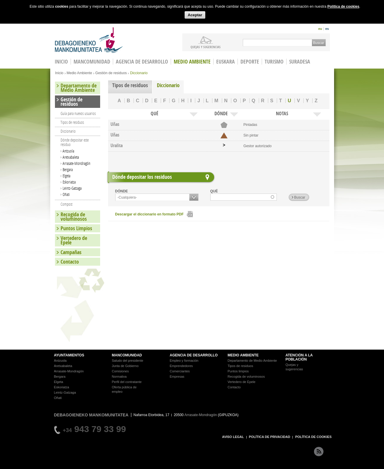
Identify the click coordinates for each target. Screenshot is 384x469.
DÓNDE (121, 191)
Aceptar (195, 15)
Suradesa (299, 61)
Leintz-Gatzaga (72, 188)
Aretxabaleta (71, 157)
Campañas (71, 252)
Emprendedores (181, 366)
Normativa (119, 376)
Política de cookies (343, 6)
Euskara (225, 61)
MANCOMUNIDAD (127, 355)
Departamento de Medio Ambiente (79, 88)
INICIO (61, 61)
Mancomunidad (92, 61)
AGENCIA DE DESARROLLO (194, 355)
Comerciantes (180, 371)
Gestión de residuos (111, 73)
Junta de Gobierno (125, 366)
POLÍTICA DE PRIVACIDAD (269, 437)
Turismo (274, 61)
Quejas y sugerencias (206, 47)
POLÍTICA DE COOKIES (313, 437)
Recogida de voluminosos (74, 217)
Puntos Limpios (76, 228)
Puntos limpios (238, 371)
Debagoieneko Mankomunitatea (89, 40)
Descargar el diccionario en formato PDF (149, 214)
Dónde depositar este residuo (75, 142)
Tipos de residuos (130, 85)
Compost (66, 204)
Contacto (70, 261)
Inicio (59, 73)
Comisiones (120, 371)
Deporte (249, 61)
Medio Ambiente (192, 61)
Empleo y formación (184, 360)
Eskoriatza (69, 182)
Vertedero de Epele (74, 240)
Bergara (68, 169)
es (327, 28)
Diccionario (168, 85)
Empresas (177, 376)
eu (320, 28)
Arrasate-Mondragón (76, 163)
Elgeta (66, 175)
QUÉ (214, 191)
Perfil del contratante (127, 382)
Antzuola (68, 151)
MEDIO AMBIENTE (243, 355)
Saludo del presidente (127, 360)
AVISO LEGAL (233, 437)
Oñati (66, 194)
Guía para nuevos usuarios (78, 113)
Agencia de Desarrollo (142, 61)
